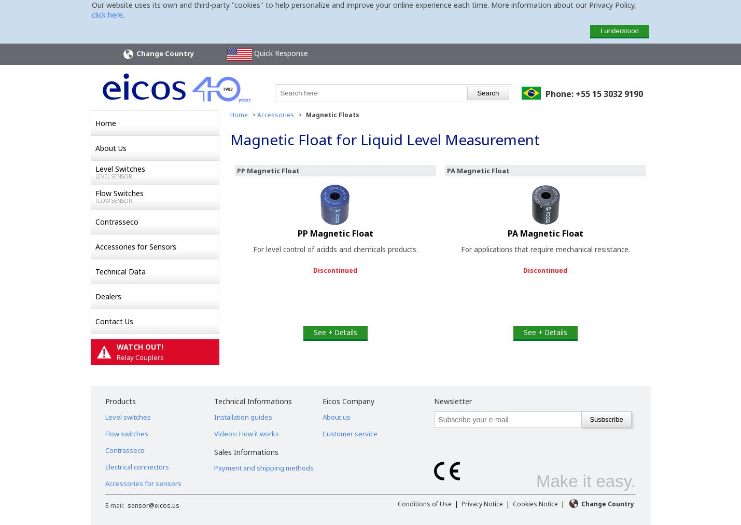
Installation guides (243, 417)
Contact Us (114, 321)
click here (107, 15)
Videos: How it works (246, 433)
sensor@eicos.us (153, 505)
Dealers (108, 296)
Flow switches (126, 433)
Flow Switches (157, 196)
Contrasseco (116, 222)
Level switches (128, 417)
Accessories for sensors (143, 483)
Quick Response (267, 54)
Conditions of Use (425, 504)
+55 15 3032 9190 (609, 94)
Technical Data (120, 272)
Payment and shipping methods (264, 468)
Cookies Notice (535, 504)
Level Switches (157, 172)
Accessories (275, 114)
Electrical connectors (137, 467)
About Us (111, 148)
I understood (619, 31)
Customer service (350, 433)
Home (105, 123)
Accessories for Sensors (135, 247)
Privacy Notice (482, 504)
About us (337, 417)
